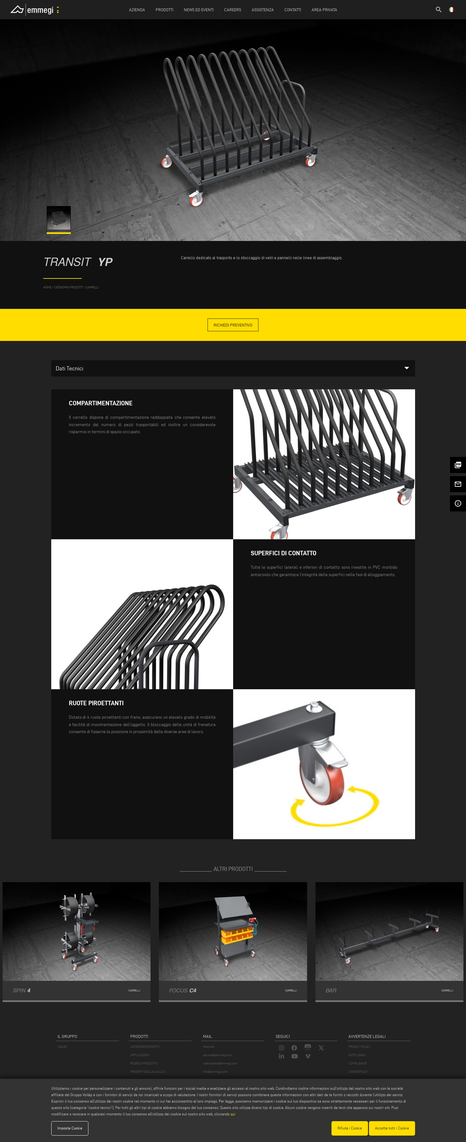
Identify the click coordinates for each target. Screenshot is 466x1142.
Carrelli (92, 287)
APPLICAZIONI (139, 1055)
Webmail (209, 1046)
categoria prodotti (68, 287)
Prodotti (164, 9)
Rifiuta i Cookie (350, 1128)
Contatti (292, 9)
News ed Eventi (199, 9)
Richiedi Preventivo (233, 325)
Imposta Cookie (69, 1128)
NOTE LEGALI (357, 1055)
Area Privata (324, 9)
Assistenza (263, 9)
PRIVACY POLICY (359, 1046)
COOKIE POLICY (358, 1071)
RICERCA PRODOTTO (144, 1063)
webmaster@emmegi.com (220, 1063)
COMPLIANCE (357, 1063)
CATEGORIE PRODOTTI (144, 1046)
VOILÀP (62, 1046)
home (47, 287)
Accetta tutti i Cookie (392, 1128)
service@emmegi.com (217, 1055)
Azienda (137, 9)
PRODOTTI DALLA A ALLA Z (148, 1071)
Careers (232, 9)
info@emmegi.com (215, 1071)
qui (233, 1114)
